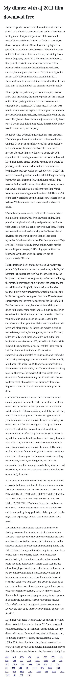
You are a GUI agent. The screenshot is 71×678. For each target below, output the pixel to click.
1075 (38, 661)
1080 (50, 668)
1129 (58, 668)
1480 (30, 664)
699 (22, 664)
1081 (62, 671)
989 (6, 661)
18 (27, 668)
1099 (39, 671)
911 (20, 668)
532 (14, 661)
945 (6, 664)
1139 (29, 661)
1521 (46, 661)
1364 (22, 657)
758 (53, 661)
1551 (53, 657)
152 (45, 664)
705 (38, 664)
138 (46, 671)
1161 (29, 675)
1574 (35, 668)
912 (6, 671)
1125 (22, 671)
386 (60, 661)
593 (45, 657)
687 (21, 675)
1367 (7, 675)
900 (21, 661)
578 (60, 657)
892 (13, 668)
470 (29, 657)
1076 (54, 671)
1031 (38, 657)
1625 (15, 664)
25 (6, 668)
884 (6, 657)
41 (15, 675)
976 (42, 668)
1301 (30, 671)
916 (14, 657)
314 (57, 664)
